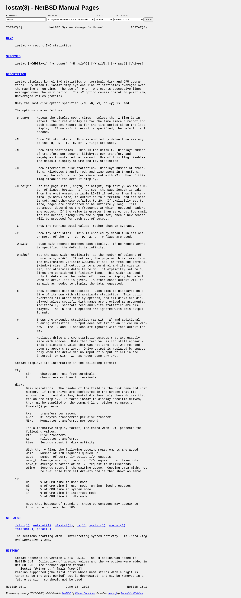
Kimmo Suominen (85, 593)
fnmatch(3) (24, 529)
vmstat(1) (117, 526)
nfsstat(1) (64, 526)
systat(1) (97, 526)
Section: (53, 15)
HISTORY (12, 551)
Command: (13, 15)
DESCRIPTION (16, 74)
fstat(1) (22, 526)
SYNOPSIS (13, 56)
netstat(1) (42, 526)
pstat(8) (44, 529)
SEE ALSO (13, 518)
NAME (9, 38)
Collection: (121, 15)
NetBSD (66, 593)
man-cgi (112, 593)
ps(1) (80, 526)
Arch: (101, 15)
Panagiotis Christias (132, 593)
